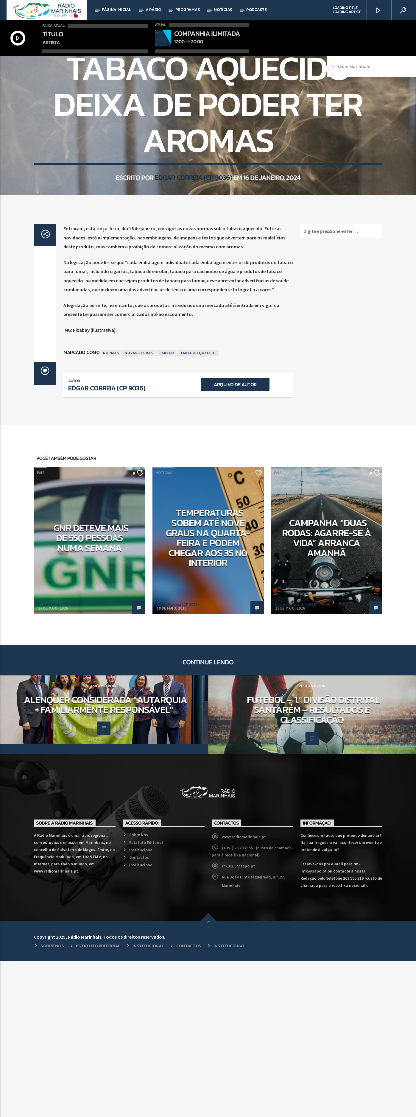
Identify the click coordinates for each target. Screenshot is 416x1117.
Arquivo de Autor (235, 540)
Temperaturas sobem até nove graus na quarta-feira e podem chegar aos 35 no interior (208, 694)
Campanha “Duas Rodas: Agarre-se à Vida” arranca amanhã (326, 694)
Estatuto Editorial (146, 998)
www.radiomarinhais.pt (244, 993)
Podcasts (256, 10)
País (208, 136)
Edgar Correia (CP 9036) (193, 273)
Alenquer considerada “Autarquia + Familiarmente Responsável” (105, 861)
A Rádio (153, 10)
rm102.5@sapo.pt (238, 1022)
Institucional (141, 1006)
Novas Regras (139, 509)
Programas (187, 10)
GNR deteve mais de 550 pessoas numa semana (91, 694)
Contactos (139, 1013)
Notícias (223, 10)
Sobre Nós (138, 990)
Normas (111, 509)
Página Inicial (116, 10)
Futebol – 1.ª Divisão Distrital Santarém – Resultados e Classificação (313, 866)
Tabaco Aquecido (198, 509)
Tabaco (166, 509)
